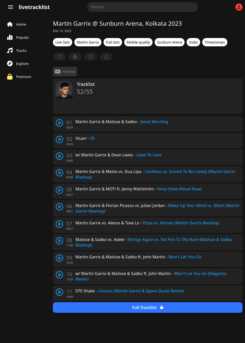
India (193, 42)
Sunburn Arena (169, 42)
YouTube (65, 71)
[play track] (59, 123)
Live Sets (62, 42)
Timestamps (215, 42)
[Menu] (10, 7)
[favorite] (59, 57)
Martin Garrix (88, 42)
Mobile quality (138, 42)
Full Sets (113, 42)
